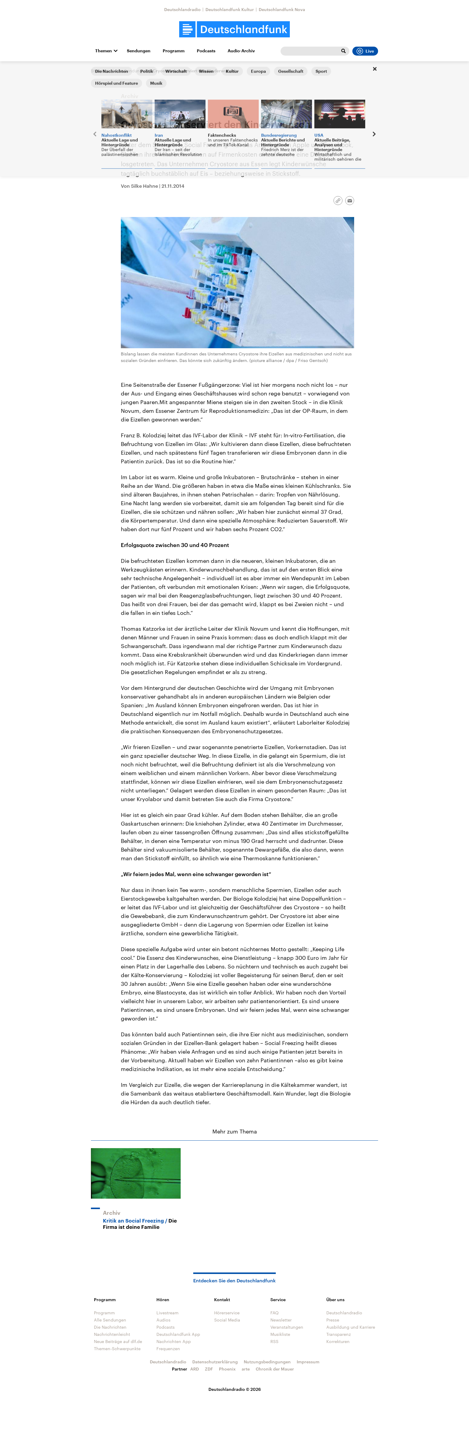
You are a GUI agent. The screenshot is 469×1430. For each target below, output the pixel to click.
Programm (174, 51)
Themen (103, 51)
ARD (194, 1368)
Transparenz (338, 1334)
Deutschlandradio (182, 9)
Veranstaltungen (286, 1327)
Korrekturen (338, 1341)
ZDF (209, 1368)
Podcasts (206, 51)
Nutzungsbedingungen (267, 1361)
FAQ (274, 1312)
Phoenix (227, 1368)
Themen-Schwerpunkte (117, 1348)
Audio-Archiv (241, 51)
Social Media (227, 1319)
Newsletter (281, 1319)
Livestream (167, 1312)
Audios (163, 1319)
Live (365, 51)
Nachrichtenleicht (112, 1334)
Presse (332, 1319)
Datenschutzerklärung (215, 1361)
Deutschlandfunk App (178, 1334)
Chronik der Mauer (275, 1368)
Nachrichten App (173, 1341)
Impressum (308, 1361)
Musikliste (280, 1334)
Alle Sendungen (131, 70)
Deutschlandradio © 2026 (234, 1389)
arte (246, 1368)
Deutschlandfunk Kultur (229, 9)
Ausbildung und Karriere (350, 1327)
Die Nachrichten (110, 1327)
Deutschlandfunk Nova (282, 9)
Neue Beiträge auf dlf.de (118, 1341)
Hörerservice (227, 1312)
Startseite (100, 70)
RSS (274, 1341)
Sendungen (138, 51)
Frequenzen (168, 1348)
